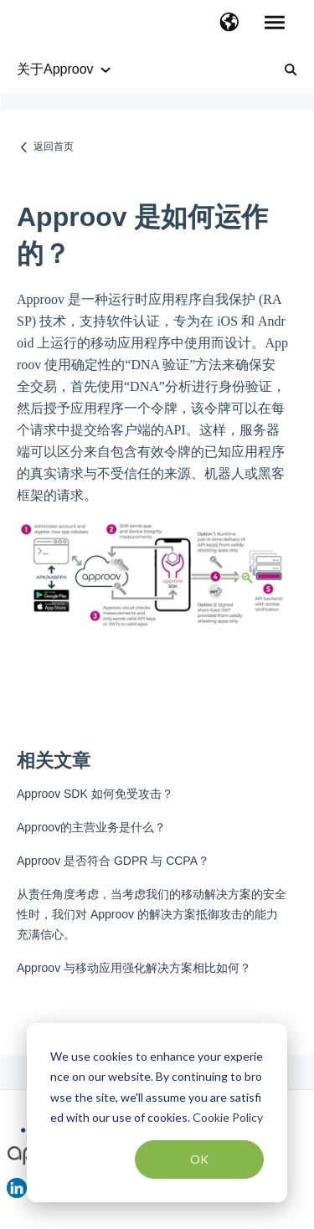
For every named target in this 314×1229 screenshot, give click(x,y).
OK (199, 1159)
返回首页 (53, 146)
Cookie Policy (228, 1117)
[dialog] (157, 1112)
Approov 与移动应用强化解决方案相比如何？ (134, 967)
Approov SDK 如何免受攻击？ (95, 793)
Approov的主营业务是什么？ (91, 827)
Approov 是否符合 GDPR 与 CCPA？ (113, 860)
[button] (229, 23)
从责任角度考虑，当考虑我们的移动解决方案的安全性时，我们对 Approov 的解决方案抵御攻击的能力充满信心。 (151, 914)
